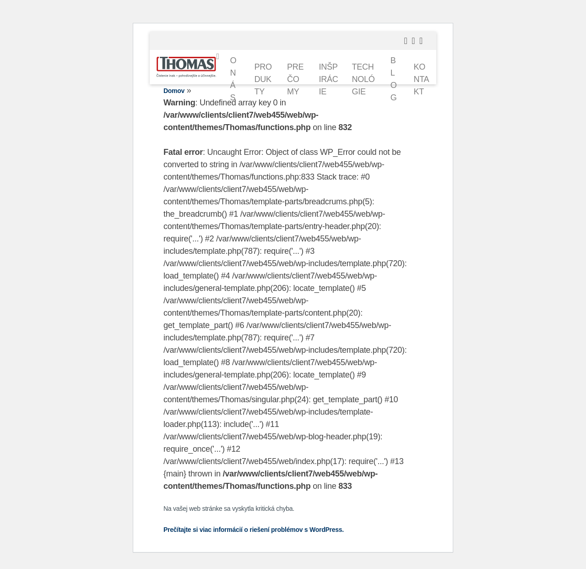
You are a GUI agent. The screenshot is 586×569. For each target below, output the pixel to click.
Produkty (263, 79)
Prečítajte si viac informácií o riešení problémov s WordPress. (253, 529)
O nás (233, 79)
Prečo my (295, 79)
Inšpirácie (328, 79)
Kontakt (421, 79)
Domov (173, 90)
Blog (394, 79)
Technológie (363, 79)
